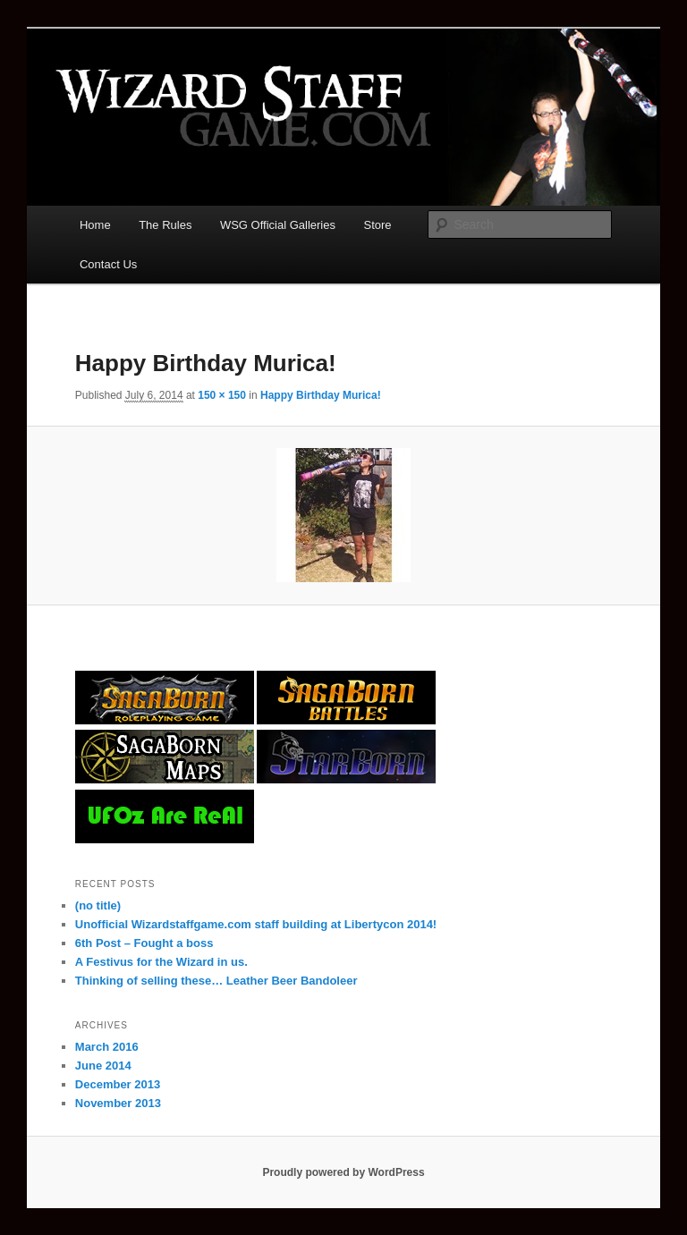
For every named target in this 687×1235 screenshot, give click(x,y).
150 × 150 (222, 395)
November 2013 (118, 1103)
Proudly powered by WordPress (343, 1172)
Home (95, 225)
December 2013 (117, 1084)
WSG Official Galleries (277, 225)
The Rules (165, 225)
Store (378, 225)
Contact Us (108, 264)
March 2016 (107, 1046)
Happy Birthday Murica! (320, 395)
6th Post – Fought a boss (144, 943)
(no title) (98, 905)
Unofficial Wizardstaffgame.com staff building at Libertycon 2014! (256, 924)
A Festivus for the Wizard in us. (161, 962)
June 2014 (103, 1065)
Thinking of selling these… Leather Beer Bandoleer (216, 980)
